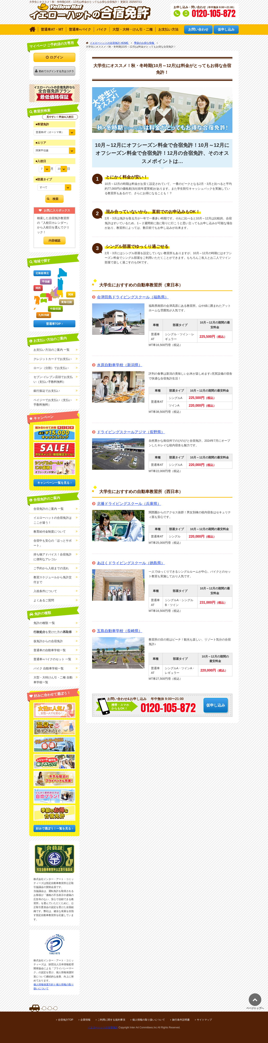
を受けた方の (53, 632)
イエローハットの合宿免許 (103, 1027)
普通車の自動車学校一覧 (50, 650)
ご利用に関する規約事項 (111, 1019)
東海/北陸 (66, 302)
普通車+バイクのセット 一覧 (52, 659)
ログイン (56, 57)
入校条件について (45, 591)
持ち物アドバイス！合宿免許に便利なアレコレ (53, 557)
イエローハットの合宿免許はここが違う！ (53, 520)
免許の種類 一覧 (44, 623)
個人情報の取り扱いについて (148, 1019)
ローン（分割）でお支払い (51, 368)
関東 (70, 294)
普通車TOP (53, 323)
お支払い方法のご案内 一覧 (52, 349)
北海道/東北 (42, 273)
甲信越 (46, 281)
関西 (38, 288)
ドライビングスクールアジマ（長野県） (131, 432)
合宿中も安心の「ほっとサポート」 (53, 543)
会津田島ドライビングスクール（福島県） (133, 297)
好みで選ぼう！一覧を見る (53, 828)
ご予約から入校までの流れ (51, 568)
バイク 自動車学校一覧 (49, 668)
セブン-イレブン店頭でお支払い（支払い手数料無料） (53, 379)
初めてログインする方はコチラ (56, 71)
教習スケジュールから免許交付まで (53, 580)
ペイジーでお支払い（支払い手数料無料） (53, 402)
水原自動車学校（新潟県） (119, 365)
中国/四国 (55, 308)
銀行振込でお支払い (47, 390)
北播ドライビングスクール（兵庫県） (129, 504)
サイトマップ (204, 1019)
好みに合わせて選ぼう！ (52, 694)
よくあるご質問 (44, 600)
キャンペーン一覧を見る (53, 482)
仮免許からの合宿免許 (48, 641)
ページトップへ (255, 1008)
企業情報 (85, 1019)
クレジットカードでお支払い (53, 359)
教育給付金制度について (50, 531)
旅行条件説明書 (181, 1019)
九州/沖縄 (43, 315)
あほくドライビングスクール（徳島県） (131, 563)
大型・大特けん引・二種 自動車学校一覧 (53, 680)
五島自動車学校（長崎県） (119, 631)
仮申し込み (215, 705)
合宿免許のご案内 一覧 (49, 508)
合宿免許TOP (65, 1019)
